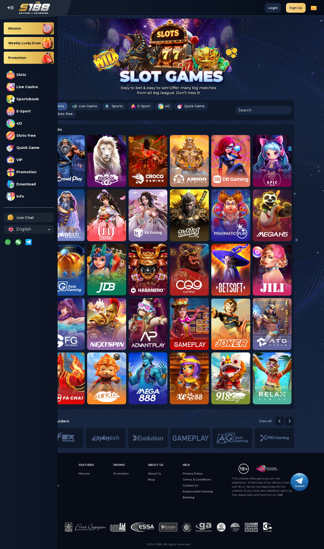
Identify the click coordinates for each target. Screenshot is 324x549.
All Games (73, 473)
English (19, 229)
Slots (16, 74)
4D (14, 123)
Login (273, 8)
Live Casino (22, 87)
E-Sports (72, 491)
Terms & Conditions (219, 479)
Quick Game (22, 147)
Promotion (21, 172)
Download (21, 184)
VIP (14, 160)
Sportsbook (22, 99)
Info (15, 196)
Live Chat (20, 217)
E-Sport (18, 111)
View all (287, 421)
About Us (176, 473)
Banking (210, 497)
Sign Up (295, 8)
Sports (136, 106)
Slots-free (21, 135)
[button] (301, 421)
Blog (173, 479)
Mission (106, 473)
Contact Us (212, 485)
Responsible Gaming (220, 491)
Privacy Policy (215, 473)
